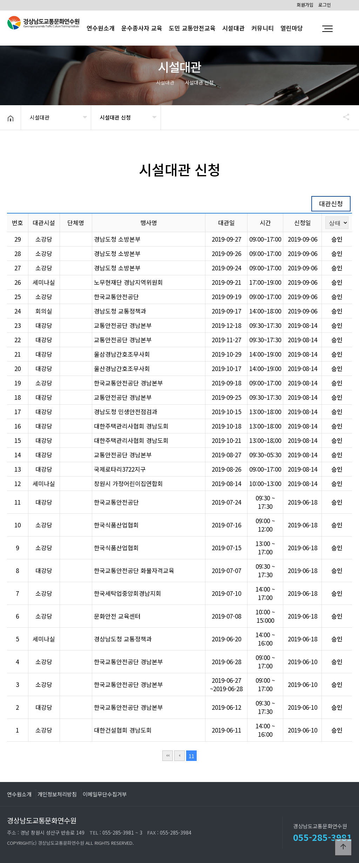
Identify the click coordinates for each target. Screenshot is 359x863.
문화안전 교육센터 (117, 616)
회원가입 (305, 4)
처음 (167, 755)
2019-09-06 (302, 239)
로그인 (324, 4)
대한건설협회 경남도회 (123, 730)
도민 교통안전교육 (192, 27)
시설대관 (233, 27)
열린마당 (291, 27)
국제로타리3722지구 (120, 469)
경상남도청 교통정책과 (123, 638)
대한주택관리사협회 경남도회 (131, 426)
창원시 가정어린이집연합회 (128, 483)
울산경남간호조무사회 (122, 368)
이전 (179, 755)
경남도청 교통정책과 (120, 310)
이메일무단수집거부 (105, 794)
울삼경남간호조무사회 (122, 354)
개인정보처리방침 (57, 794)
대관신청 (331, 203)
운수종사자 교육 (141, 27)
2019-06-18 (302, 502)
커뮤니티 (262, 27)
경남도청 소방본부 (117, 239)
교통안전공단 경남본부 (123, 325)
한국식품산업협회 (116, 524)
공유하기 (343, 117)
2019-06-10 (302, 661)
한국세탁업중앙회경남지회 (127, 593)
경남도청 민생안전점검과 (125, 411)
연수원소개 (19, 794)
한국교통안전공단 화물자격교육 (134, 570)
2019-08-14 (302, 325)
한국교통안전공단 (116, 296)
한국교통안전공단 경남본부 (128, 382)
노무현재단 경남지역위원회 (128, 282)
